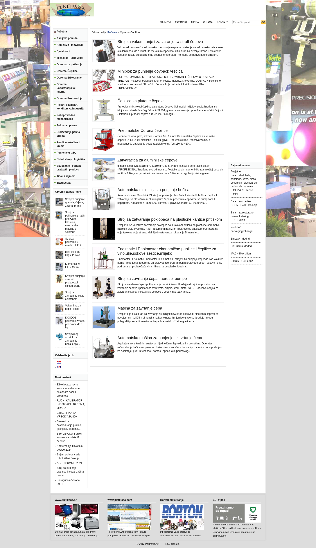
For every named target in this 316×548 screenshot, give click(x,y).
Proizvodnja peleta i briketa (69, 134)
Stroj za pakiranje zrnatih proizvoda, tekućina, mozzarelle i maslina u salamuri (74, 222)
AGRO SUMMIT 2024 (69, 463)
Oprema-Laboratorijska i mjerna (66, 88)
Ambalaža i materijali (70, 44)
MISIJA (195, 22)
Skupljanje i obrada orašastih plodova (69, 167)
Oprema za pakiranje (69, 64)
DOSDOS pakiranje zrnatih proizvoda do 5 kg (74, 322)
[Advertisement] (214, 9)
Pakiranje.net (152, 544)
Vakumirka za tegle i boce (73, 307)
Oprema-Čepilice (67, 71)
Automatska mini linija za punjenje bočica (153, 190)
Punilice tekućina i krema (68, 144)
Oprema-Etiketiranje (69, 77)
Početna (62, 31)
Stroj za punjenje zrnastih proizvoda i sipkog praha (75, 280)
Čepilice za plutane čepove (141, 101)
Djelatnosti (63, 51)
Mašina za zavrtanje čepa (139, 308)
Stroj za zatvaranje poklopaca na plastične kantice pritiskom (169, 219)
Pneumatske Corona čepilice (142, 130)
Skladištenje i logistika (71, 159)
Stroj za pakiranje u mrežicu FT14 (73, 242)
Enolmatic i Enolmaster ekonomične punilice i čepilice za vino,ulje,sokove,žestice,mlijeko (166, 251)
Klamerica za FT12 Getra (72, 265)
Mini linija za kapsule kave (73, 253)
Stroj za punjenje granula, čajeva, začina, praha (75, 202)
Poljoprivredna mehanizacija (66, 117)
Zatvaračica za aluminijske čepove (147, 160)
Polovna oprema (67, 125)
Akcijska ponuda (67, 38)
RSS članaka (172, 544)
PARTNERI (181, 22)
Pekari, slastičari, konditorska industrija (70, 106)
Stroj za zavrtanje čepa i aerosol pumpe (152, 278)
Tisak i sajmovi (66, 176)
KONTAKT (222, 22)
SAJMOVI (165, 22)
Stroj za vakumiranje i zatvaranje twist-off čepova (69, 437)
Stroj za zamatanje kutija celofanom (74, 296)
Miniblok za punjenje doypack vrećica (150, 71)
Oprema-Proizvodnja (69, 98)
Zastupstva (63, 182)
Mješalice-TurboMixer (70, 57)
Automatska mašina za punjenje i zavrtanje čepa (159, 338)
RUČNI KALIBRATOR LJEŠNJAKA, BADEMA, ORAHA (71, 404)
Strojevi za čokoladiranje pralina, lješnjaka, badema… (69, 425)
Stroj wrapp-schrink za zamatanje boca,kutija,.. (72, 339)
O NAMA (208, 22)
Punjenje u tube (66, 152)
